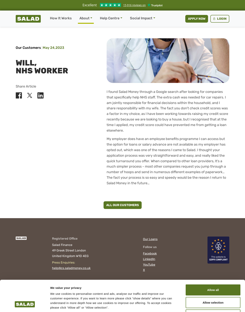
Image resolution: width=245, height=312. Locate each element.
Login (219, 18)
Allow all (213, 261)
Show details (201, 304)
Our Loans (150, 239)
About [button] (84, 18)
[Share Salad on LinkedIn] (40, 95)
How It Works (61, 18)
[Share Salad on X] (29, 95)
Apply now (196, 18)
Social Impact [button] (141, 18)
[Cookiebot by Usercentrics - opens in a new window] (25, 304)
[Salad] (21, 240)
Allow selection (213, 274)
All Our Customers (122, 205)
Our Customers (28, 48)
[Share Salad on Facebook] (19, 95)
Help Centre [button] (109, 18)
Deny (213, 286)
